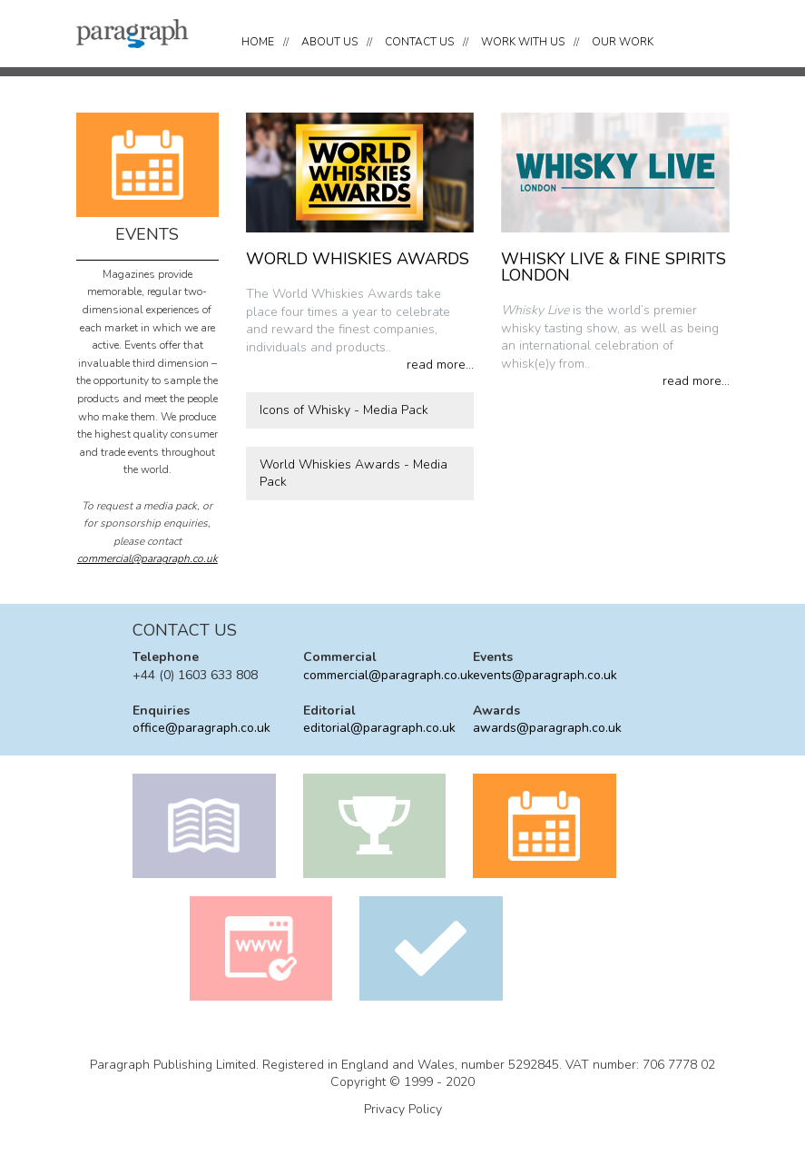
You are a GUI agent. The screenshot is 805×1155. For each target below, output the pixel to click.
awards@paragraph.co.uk (547, 727)
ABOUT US (329, 42)
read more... (440, 364)
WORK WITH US (522, 42)
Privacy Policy (403, 1109)
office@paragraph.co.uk (201, 727)
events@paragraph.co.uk (545, 675)
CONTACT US (419, 42)
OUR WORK (622, 42)
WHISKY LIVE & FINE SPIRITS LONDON (613, 267)
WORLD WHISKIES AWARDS (357, 259)
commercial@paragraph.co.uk (147, 558)
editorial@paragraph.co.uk (379, 727)
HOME (257, 42)
